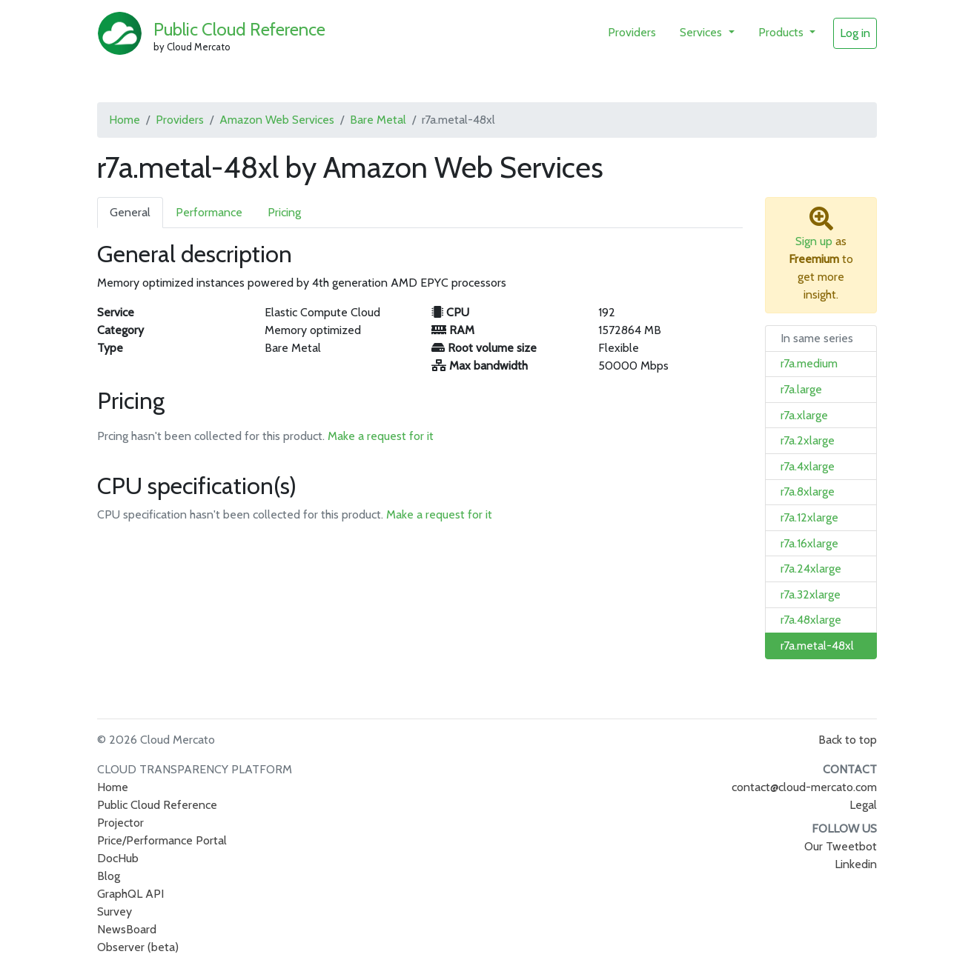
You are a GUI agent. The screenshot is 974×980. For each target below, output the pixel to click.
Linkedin (856, 864)
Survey (114, 911)
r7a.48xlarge (811, 620)
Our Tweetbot (840, 846)
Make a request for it (381, 436)
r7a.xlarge (804, 415)
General (130, 212)
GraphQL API (130, 894)
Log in (855, 33)
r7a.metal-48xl (817, 646)
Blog (108, 876)
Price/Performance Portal (162, 840)
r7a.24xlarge (811, 568)
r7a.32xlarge (811, 594)
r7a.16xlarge (809, 543)
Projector (120, 823)
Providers (632, 32)
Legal (863, 805)
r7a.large (801, 389)
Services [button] (702, 32)
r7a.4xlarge (808, 466)
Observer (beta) (138, 947)
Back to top (847, 740)
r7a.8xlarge (808, 491)
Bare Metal (378, 120)
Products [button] (782, 32)
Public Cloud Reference (239, 29)
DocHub (118, 858)
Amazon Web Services (276, 120)
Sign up (813, 241)
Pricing (284, 212)
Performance (209, 212)
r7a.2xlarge (808, 440)
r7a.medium (809, 363)
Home (124, 120)
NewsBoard (126, 929)
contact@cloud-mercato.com (804, 787)
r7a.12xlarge (809, 517)
